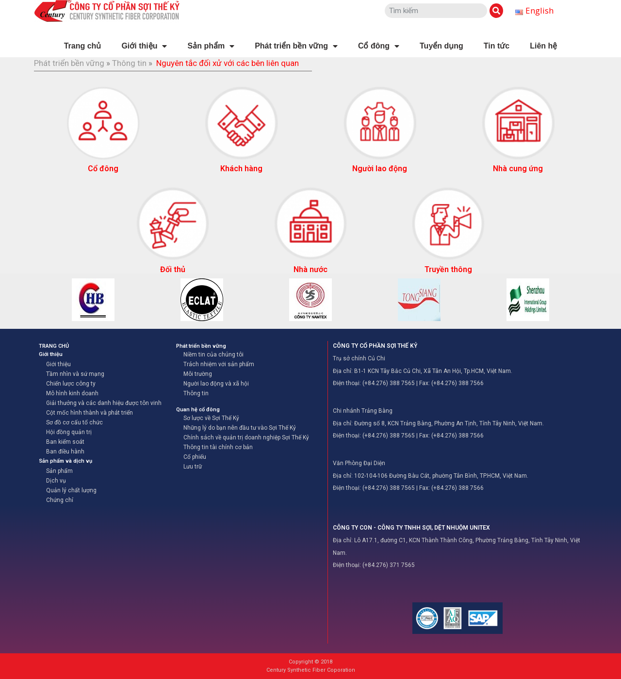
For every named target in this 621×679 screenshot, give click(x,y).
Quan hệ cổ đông (198, 409)
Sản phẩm (210, 46)
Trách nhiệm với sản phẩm (218, 364)
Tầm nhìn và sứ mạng (75, 374)
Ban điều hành (65, 451)
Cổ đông (378, 46)
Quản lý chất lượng (71, 490)
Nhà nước (310, 269)
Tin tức (496, 46)
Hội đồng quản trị (69, 432)
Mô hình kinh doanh (72, 393)
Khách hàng (241, 168)
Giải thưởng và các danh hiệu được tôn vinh (104, 403)
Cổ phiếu (194, 456)
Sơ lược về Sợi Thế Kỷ (211, 418)
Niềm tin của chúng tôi (213, 354)
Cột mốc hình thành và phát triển (89, 412)
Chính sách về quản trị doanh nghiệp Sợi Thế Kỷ (246, 437)
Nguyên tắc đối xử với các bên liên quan (227, 63)
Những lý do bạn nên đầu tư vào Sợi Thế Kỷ (239, 427)
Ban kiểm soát (65, 441)
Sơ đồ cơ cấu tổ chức (74, 422)
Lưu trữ (192, 466)
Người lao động (379, 168)
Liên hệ (543, 46)
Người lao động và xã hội (216, 383)
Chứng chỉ (59, 500)
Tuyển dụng (441, 46)
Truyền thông (448, 269)
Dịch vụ (56, 480)
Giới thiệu (144, 46)
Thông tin (129, 63)
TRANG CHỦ (54, 346)
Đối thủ (172, 269)
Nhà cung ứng (518, 168)
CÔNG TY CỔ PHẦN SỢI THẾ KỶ (375, 345)
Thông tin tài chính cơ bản (218, 447)
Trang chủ (82, 46)
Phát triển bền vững (296, 46)
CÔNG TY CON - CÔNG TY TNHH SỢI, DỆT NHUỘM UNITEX (411, 527)
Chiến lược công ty (71, 383)
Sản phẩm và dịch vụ (65, 461)
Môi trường (197, 374)
